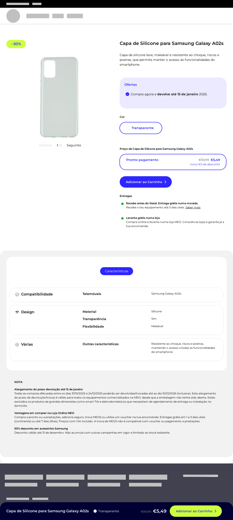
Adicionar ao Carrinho (144, 182)
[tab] (116, 271)
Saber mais (192, 207)
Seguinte (74, 145)
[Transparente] (140, 128)
